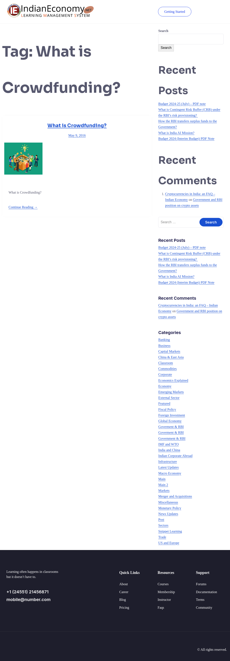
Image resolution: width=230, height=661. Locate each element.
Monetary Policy (169, 508)
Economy (164, 386)
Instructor (164, 599)
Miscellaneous (168, 502)
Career (124, 592)
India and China (169, 450)
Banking (164, 339)
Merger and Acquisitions (175, 496)
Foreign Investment (171, 415)
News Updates (168, 514)
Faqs (161, 607)
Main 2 (163, 485)
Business (164, 345)
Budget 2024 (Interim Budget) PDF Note (186, 138)
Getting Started (174, 11)
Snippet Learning (170, 531)
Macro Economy (169, 473)
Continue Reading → (23, 207)
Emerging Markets (171, 392)
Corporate (165, 374)
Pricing (124, 607)
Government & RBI (171, 438)
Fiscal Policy (167, 409)
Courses (163, 584)
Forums (201, 584)
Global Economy (170, 421)
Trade (162, 537)
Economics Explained (173, 380)
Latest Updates (168, 467)
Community (204, 607)
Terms (200, 599)
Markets (163, 490)
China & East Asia (171, 357)
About (123, 584)
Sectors (163, 525)
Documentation (206, 592)
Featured (164, 403)
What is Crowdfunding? (77, 125)
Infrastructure (167, 461)
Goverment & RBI (171, 427)
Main (162, 479)
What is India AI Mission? (176, 133)
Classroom (165, 363)
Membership (166, 592)
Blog (122, 599)
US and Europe (168, 543)
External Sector (168, 398)
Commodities (167, 369)
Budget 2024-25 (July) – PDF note (182, 104)
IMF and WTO (168, 444)
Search (163, 31)
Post (161, 519)
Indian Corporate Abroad (175, 456)
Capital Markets (169, 351)
